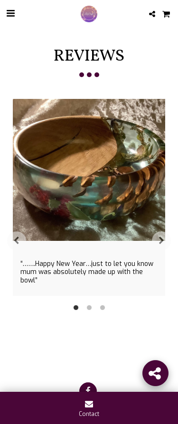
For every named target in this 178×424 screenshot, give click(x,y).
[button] (10, 13)
